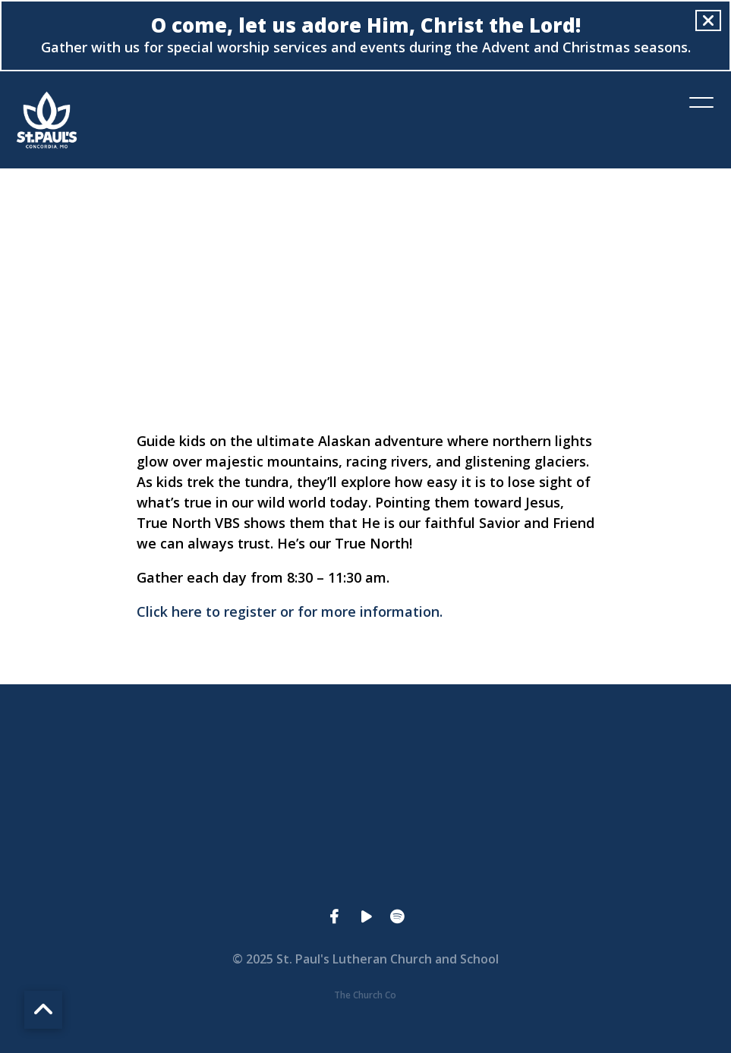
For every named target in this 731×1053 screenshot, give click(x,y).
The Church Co (365, 995)
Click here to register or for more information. (290, 611)
